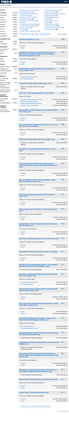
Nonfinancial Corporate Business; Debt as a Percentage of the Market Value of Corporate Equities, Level (38, 265)
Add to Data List (25, 34)
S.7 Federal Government (50, 26)
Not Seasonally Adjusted (27, 78)
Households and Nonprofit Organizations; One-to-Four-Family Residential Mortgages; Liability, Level (37, 319)
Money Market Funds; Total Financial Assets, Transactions (38, 251)
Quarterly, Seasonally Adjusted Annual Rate (32, 99)
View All (15, 12)
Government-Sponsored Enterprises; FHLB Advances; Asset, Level (37, 195)
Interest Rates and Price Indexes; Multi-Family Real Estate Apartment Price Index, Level (38, 289)
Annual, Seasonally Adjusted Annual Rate (31, 103)
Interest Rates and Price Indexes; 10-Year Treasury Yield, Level (38, 210)
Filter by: (2, 10)
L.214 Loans (22, 29)
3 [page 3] (59, 411)
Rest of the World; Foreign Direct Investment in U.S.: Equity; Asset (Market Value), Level (38, 304)
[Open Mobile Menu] (67, 2)
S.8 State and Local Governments (52, 27)
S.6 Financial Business (50, 24)
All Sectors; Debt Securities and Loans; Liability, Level (37, 139)
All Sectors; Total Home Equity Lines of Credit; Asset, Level (38, 238)
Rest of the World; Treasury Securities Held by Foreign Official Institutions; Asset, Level (37, 180)
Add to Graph (34, 34)
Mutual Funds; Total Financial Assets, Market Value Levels (38, 379)
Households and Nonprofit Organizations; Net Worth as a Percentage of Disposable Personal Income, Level (38, 370)
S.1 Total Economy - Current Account (28, 31)
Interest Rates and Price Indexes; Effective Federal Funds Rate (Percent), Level (38, 224)
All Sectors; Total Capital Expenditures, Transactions (36, 93)
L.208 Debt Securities (24, 27)
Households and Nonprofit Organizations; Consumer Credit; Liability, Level (39, 343)
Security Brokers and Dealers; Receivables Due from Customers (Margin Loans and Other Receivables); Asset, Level (38, 165)
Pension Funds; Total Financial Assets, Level (34, 392)
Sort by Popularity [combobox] (61, 34)
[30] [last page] (67, 411)
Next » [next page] (64, 411)
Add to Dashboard (45, 34)
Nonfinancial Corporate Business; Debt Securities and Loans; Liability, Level (37, 69)
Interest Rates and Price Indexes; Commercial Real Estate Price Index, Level (38, 110)
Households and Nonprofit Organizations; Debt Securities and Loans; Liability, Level (38, 275)
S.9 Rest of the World (49, 29)
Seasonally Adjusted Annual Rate (29, 76)
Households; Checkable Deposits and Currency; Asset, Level (37, 149)
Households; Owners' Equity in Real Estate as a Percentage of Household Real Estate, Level (38, 333)
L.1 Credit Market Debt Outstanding (28, 24)
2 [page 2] (58, 411)
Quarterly (23, 46)
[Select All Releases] (18, 34)
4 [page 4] (60, 411)
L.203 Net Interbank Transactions (27, 26)
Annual (22, 48)
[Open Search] (65, 2)
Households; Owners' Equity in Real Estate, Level (35, 83)
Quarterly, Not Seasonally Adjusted (29, 105)
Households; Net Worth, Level (29, 39)
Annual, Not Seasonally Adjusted (29, 101)
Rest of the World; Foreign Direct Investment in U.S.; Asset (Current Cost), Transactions (38, 125)
